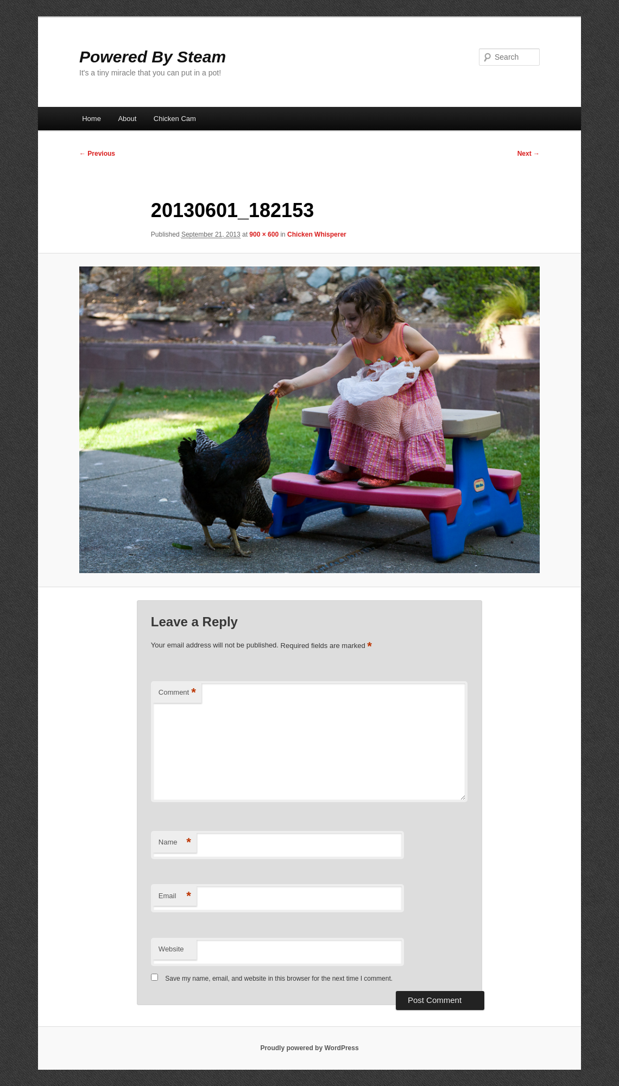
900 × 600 (264, 234)
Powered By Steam (152, 57)
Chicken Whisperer (316, 234)
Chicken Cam (175, 119)
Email (175, 896)
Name (175, 842)
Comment (177, 693)
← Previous (97, 153)
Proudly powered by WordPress (309, 1048)
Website (171, 949)
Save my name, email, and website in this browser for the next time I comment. (279, 978)
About (127, 119)
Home (91, 119)
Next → (528, 153)
